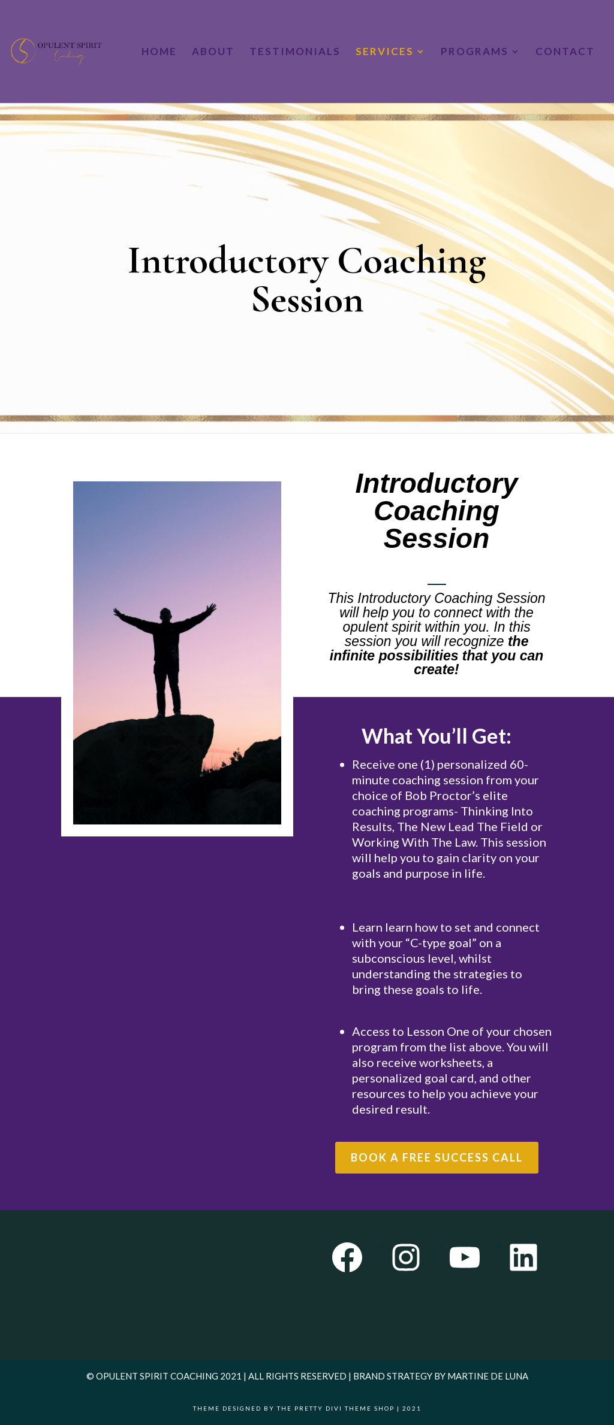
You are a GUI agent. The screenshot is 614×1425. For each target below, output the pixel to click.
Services (385, 52)
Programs (474, 52)
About (213, 52)
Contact (565, 52)
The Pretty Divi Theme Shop (336, 1408)
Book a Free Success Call (437, 1157)
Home (159, 52)
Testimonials (295, 52)
